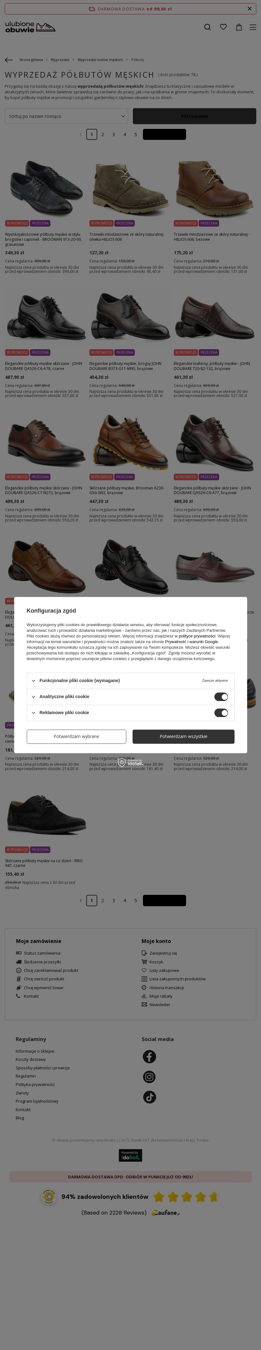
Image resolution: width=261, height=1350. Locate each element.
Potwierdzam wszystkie (183, 736)
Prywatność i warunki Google (191, 641)
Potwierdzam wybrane (76, 736)
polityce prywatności (197, 636)
